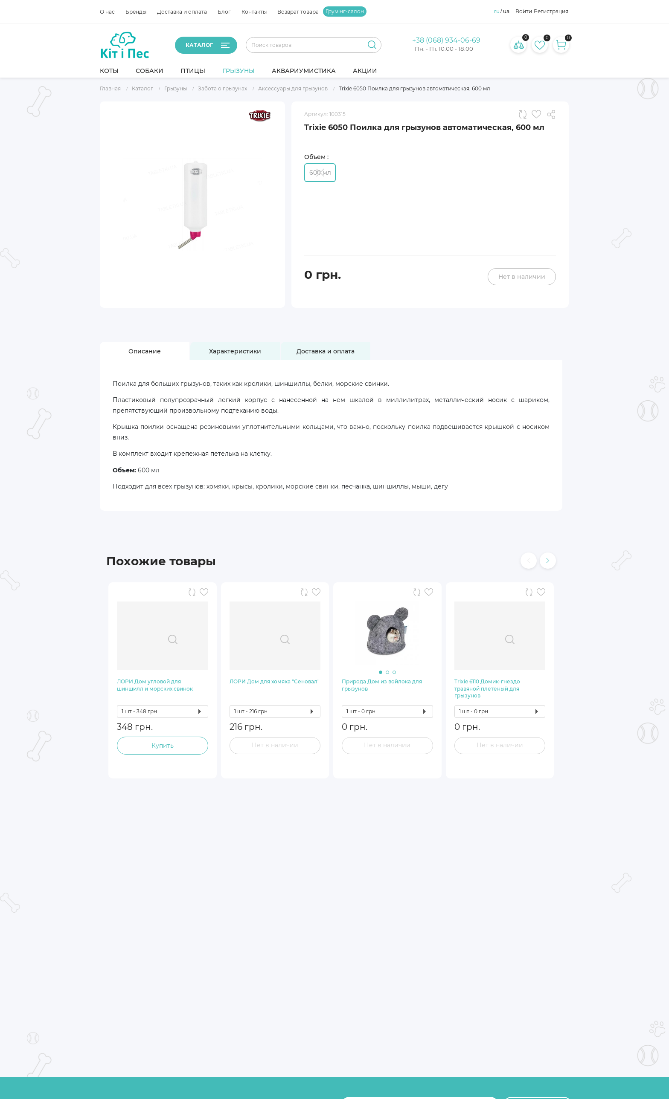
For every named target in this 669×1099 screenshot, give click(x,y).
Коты (109, 71)
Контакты (254, 12)
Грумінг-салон (345, 11)
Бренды (135, 12)
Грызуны (238, 71)
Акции (365, 71)
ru (497, 11)
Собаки (149, 71)
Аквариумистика (304, 71)
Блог (224, 12)
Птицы (192, 71)
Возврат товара (298, 12)
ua (506, 11)
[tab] (144, 351)
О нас (107, 12)
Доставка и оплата (182, 12)
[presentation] (529, 560)
